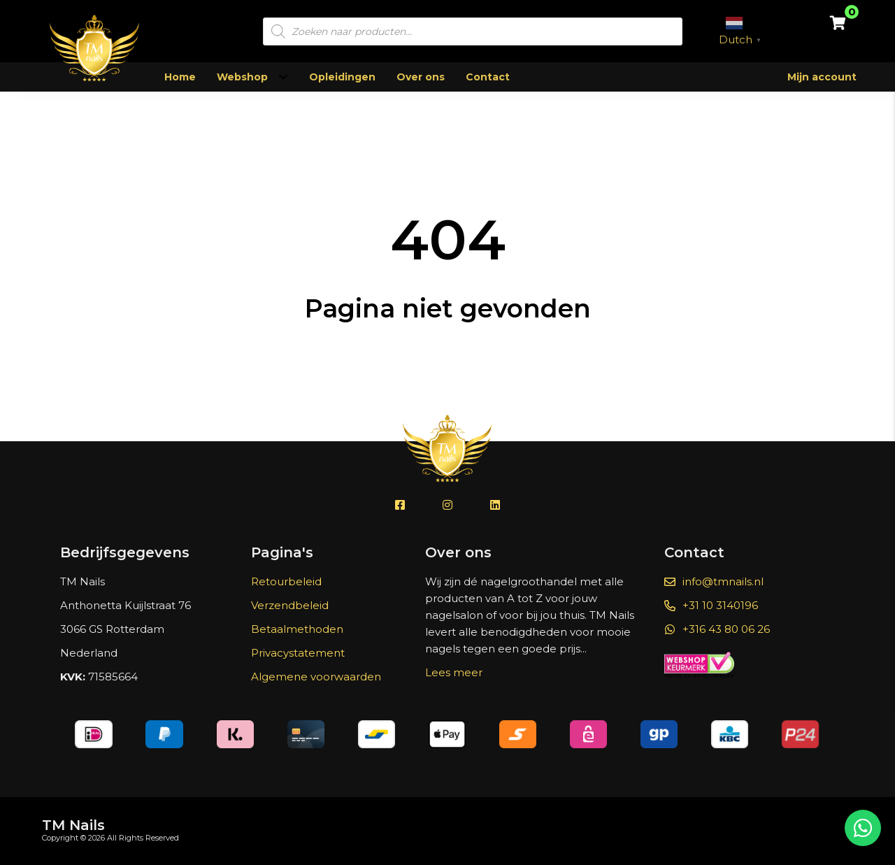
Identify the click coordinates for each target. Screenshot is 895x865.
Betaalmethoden (297, 629)
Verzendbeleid (290, 605)
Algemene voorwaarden (316, 676)
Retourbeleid (286, 581)
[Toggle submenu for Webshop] (283, 77)
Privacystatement (298, 652)
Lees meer (453, 672)
